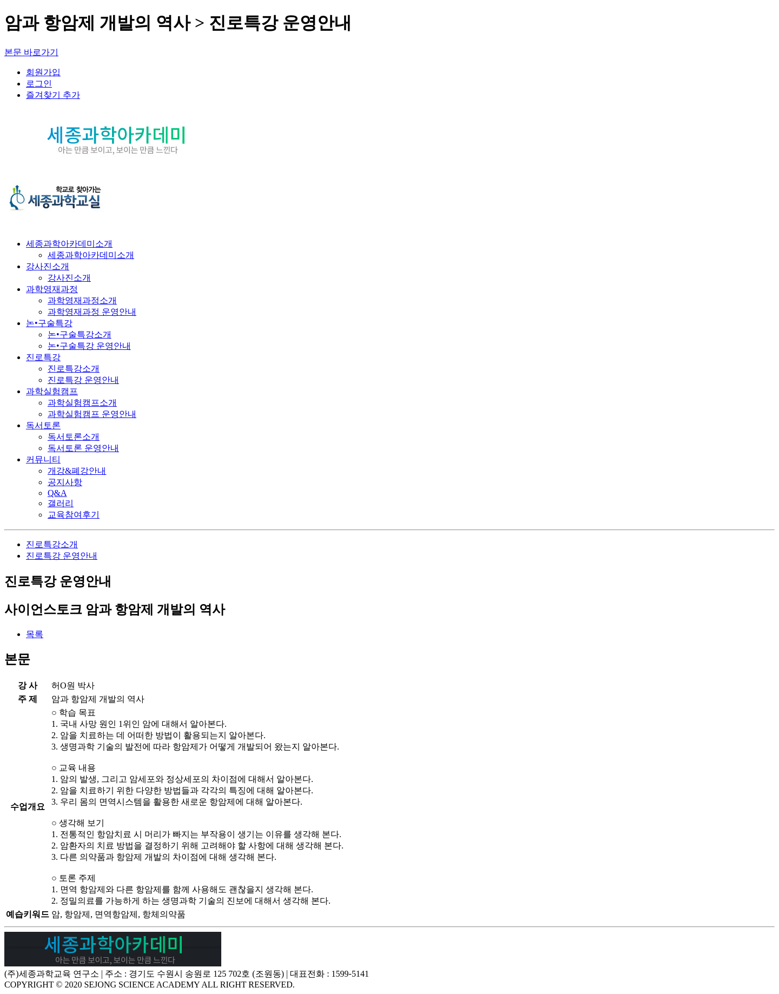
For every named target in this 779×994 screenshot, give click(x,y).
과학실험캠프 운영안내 (92, 414)
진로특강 (43, 357)
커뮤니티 (43, 459)
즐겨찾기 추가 (53, 95)
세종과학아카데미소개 (69, 243)
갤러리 (61, 503)
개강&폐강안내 (77, 470)
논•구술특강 (49, 323)
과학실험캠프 (52, 391)
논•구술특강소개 (79, 334)
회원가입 (43, 72)
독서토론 (43, 425)
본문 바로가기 (31, 52)
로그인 (39, 83)
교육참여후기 (74, 514)
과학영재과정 (52, 289)
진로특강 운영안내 (83, 380)
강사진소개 (47, 266)
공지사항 (65, 482)
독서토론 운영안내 (83, 448)
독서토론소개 (74, 436)
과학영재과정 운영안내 (92, 311)
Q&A (57, 493)
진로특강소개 (74, 368)
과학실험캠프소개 (82, 402)
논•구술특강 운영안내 (89, 345)
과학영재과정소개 (82, 300)
